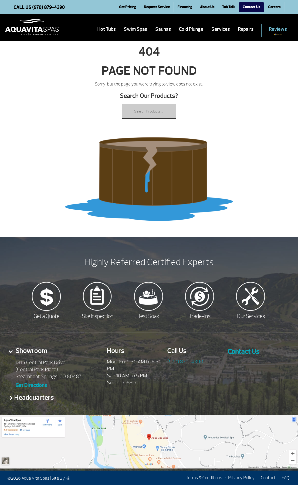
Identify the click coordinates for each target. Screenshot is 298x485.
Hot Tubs (106, 29)
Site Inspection (97, 316)
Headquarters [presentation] (34, 397)
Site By (60, 478)
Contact (268, 478)
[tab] (49, 352)
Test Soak (148, 316)
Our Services (251, 316)
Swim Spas (135, 29)
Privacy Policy (241, 478)
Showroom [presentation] (30, 350)
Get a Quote (46, 316)
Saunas (163, 29)
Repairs (246, 29)
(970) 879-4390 (185, 362)
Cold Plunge (191, 29)
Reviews (278, 31)
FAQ (285, 478)
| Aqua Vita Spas (32, 27)
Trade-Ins (199, 316)
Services (220, 29)
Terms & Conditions (204, 478)
